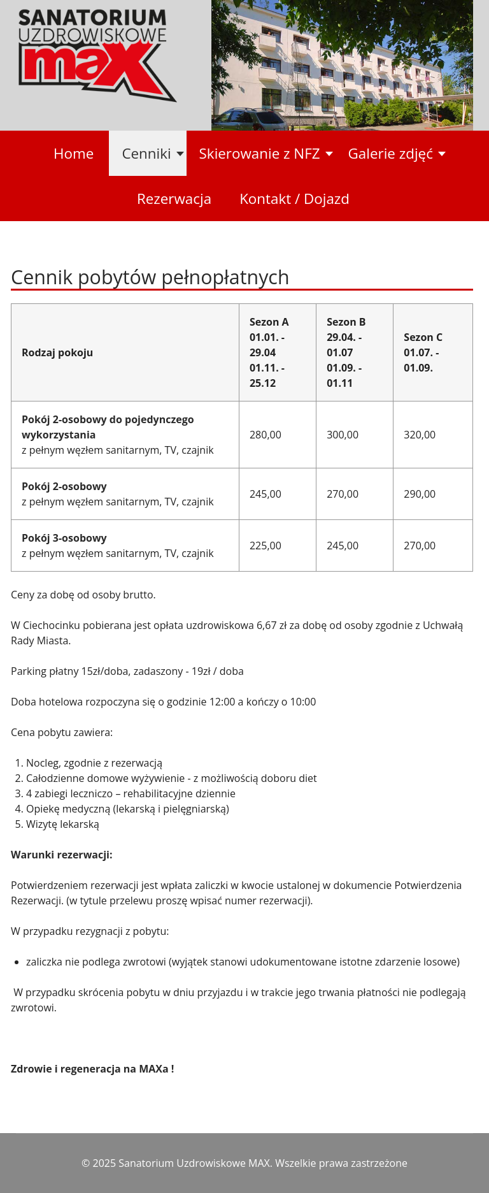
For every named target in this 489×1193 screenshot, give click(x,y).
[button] (147, 153)
